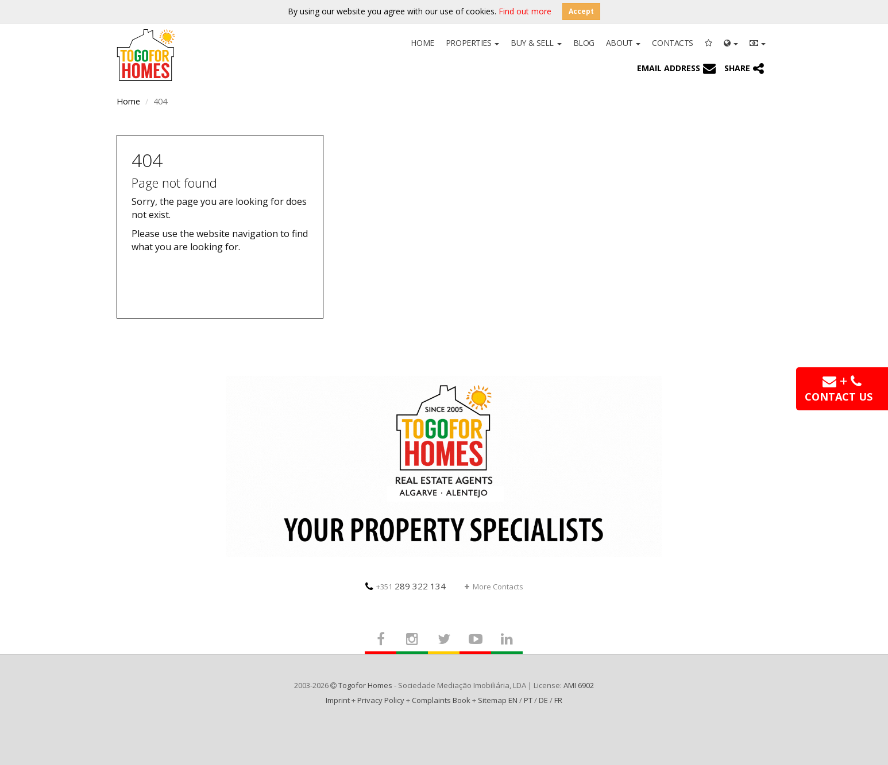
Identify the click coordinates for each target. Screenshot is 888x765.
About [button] (623, 42)
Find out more (525, 11)
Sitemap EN (498, 700)
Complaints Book (441, 700)
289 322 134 (405, 586)
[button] (731, 42)
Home (422, 42)
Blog (583, 42)
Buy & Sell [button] (536, 42)
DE (543, 700)
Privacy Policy (380, 700)
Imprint (338, 700)
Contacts (672, 42)
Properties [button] (472, 42)
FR (558, 700)
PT (528, 700)
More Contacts (494, 586)
